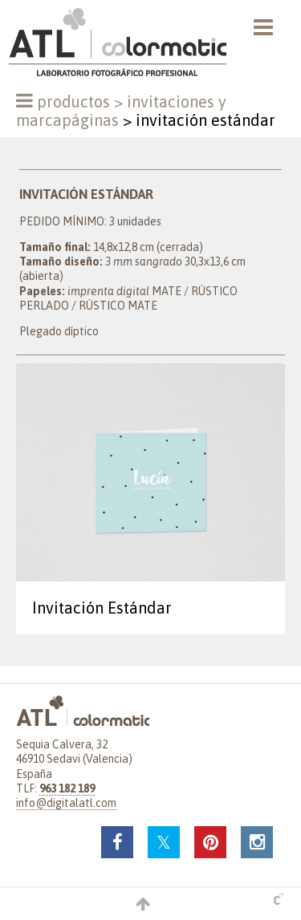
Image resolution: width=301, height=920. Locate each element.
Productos (73, 101)
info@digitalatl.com (66, 802)
